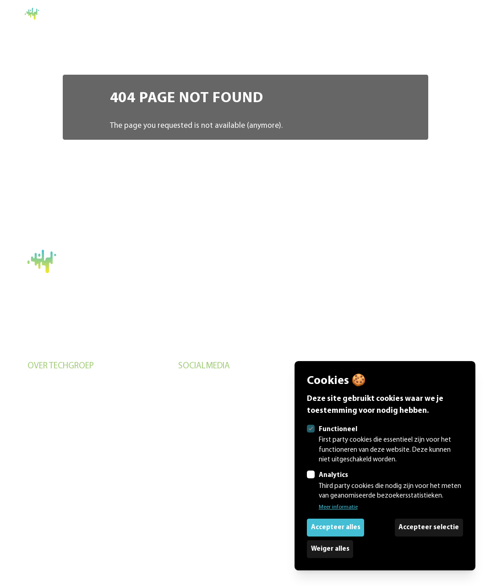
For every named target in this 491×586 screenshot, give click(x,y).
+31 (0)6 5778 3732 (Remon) (73, 318)
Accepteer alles (335, 527)
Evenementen (47, 385)
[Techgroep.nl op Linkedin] (245, 426)
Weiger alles (330, 549)
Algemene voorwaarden (61, 338)
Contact (39, 474)
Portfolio (40, 456)
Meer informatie (338, 507)
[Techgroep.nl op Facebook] (245, 406)
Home (456, 13)
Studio (37, 403)
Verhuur (38, 420)
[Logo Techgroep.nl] (52, 14)
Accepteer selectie (428, 527)
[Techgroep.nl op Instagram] (245, 386)
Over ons (40, 438)
